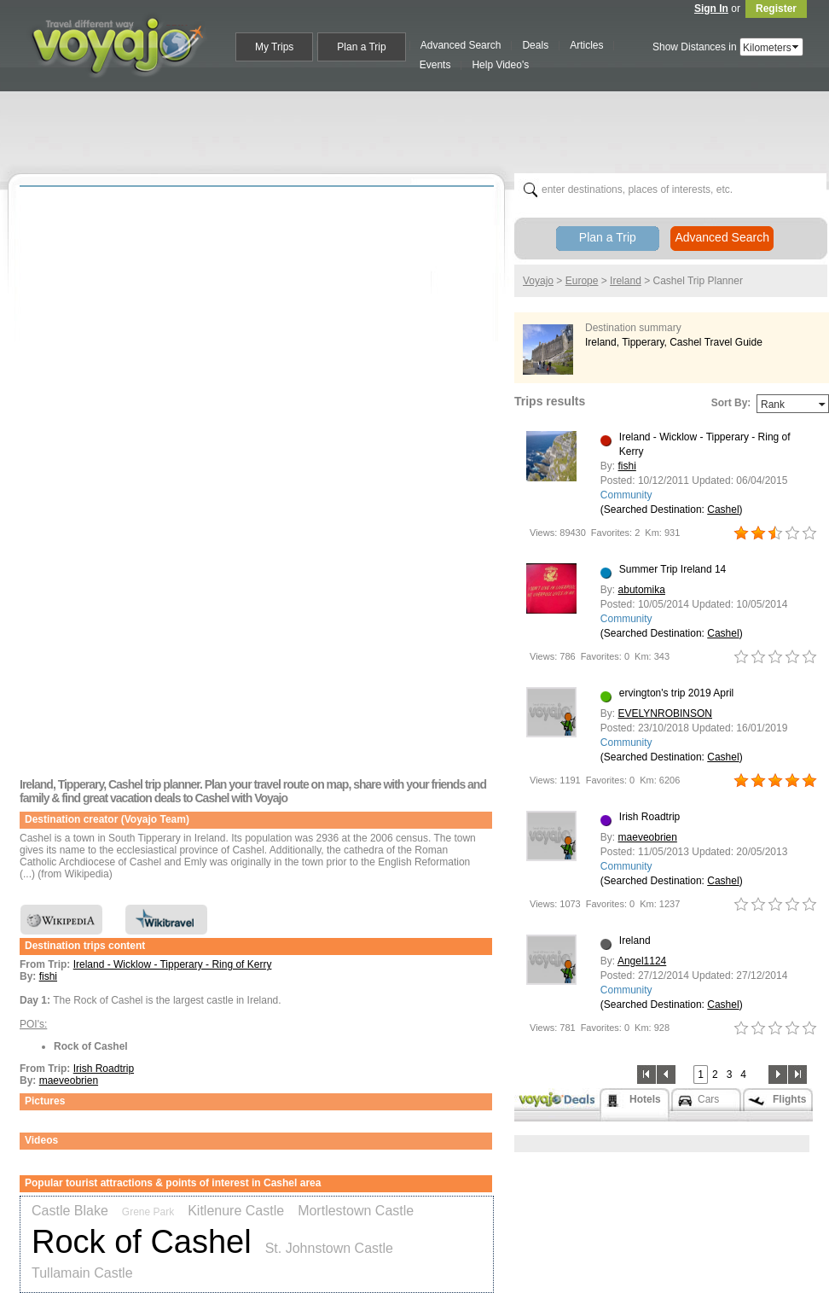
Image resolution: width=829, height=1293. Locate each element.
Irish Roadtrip (103, 1069)
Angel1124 (641, 961)
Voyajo (538, 281)
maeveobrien (68, 1080)
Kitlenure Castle (236, 1210)
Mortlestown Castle (356, 1210)
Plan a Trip (607, 237)
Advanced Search (722, 237)
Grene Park (148, 1212)
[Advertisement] (216, 116)
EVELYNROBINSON (665, 713)
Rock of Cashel (142, 1242)
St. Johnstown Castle (329, 1248)
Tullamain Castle (82, 1273)
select (796, 47)
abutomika (641, 590)
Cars (708, 1099)
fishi (48, 976)
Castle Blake (70, 1210)
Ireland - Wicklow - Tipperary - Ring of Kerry (172, 964)
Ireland (625, 281)
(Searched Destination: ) (671, 509)
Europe (582, 281)
